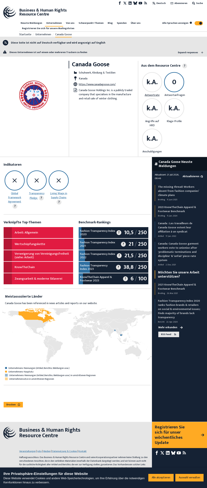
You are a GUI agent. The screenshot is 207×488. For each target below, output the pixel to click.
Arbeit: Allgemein (26, 232)
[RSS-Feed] (146, 3)
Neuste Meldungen (31, 23)
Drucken (13, 405)
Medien (47, 451)
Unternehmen (54, 23)
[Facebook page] (120, 3)
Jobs (39, 451)
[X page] (125, 3)
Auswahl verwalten (189, 477)
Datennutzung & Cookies (64, 451)
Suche (197, 3)
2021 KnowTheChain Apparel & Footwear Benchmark (177, 286)
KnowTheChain (25, 267)
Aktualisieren (193, 176)
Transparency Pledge (36, 195)
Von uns (70, 23)
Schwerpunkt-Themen (91, 23)
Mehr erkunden (170, 327)
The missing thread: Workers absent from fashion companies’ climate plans (178, 191)
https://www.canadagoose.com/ (97, 84)
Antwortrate (152, 95)
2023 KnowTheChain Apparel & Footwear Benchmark (177, 209)
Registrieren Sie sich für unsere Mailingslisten (48, 28)
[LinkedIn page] (130, 3)
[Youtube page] (140, 3)
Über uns (136, 23)
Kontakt (83, 451)
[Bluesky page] (135, 3)
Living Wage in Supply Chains (58, 195)
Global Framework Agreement (14, 197)
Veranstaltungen (27, 451)
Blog (110, 23)
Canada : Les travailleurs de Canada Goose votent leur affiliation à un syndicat (175, 227)
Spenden (122, 23)
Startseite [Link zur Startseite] (25, 35)
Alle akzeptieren (161, 477)
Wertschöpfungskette (30, 244)
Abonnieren (178, 3)
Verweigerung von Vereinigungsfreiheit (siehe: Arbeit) (42, 255)
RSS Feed (168, 334)
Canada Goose (63, 35)
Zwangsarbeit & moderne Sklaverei (38, 278)
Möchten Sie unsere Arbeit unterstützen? (178, 274)
